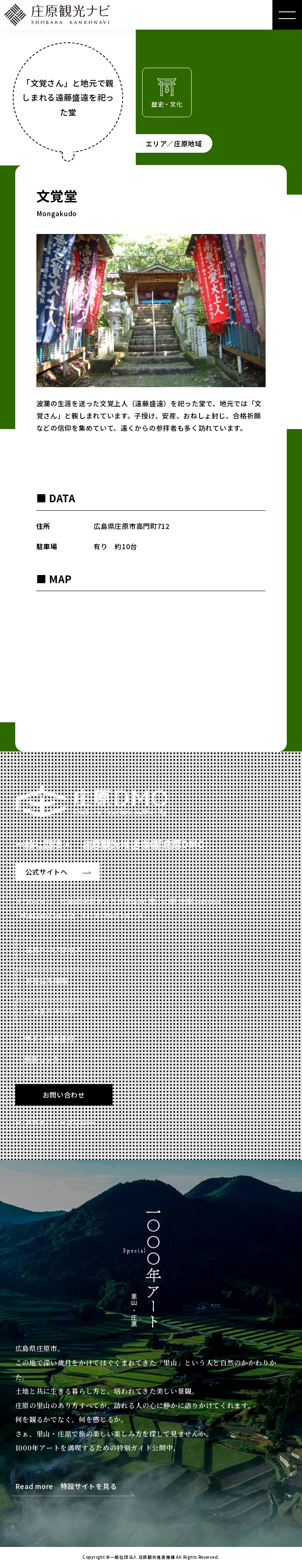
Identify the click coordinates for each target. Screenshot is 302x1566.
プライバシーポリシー (59, 1122)
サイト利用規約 (49, 1038)
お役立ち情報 (47, 980)
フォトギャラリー (54, 1011)
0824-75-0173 (51, 915)
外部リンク (42, 1059)
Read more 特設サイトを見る (66, 1486)
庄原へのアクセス (54, 949)
